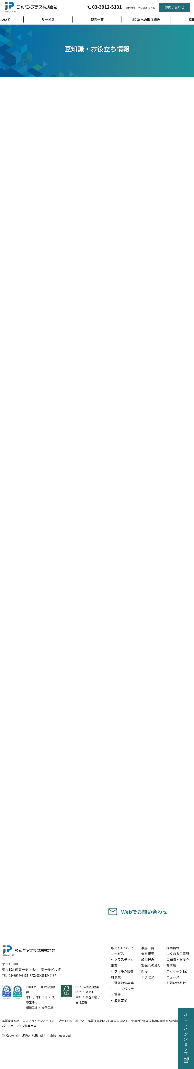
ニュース (172, 1001)
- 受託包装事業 (122, 1007)
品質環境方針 (10, 1045)
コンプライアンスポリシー (42, 1045)
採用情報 (172, 972)
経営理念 (147, 984)
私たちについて (122, 972)
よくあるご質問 (177, 978)
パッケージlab (176, 995)
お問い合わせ (176, 1007)
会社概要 (147, 978)
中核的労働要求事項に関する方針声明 (26, 1050)
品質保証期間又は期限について (120, 1045)
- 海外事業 (119, 1025)
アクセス (147, 1001)
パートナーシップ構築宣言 (74, 1050)
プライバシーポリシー (80, 1045)
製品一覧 (147, 972)
